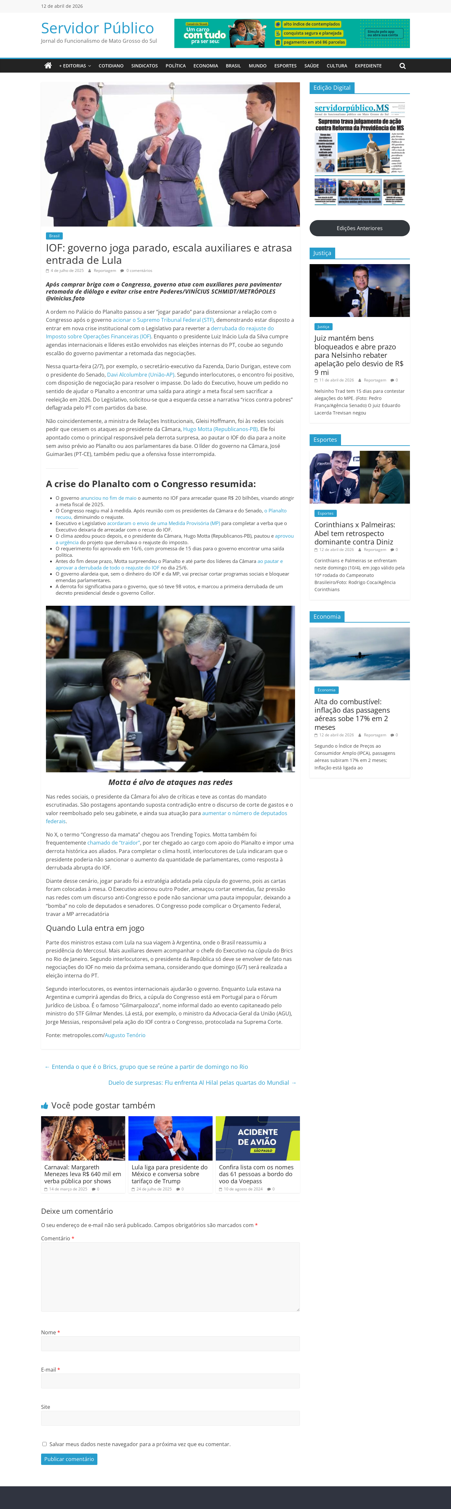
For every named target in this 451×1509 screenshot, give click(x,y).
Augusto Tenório (125, 1035)
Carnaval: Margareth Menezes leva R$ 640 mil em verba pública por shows (82, 1174)
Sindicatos (144, 66)
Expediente (368, 66)
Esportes (285, 66)
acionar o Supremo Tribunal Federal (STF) (163, 319)
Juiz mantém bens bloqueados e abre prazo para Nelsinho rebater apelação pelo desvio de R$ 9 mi (359, 355)
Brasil (233, 66)
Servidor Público (97, 28)
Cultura (337, 66)
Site (45, 1406)
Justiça (323, 326)
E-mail (50, 1369)
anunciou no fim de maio (109, 498)
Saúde (311, 66)
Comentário (57, 1238)
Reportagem (105, 270)
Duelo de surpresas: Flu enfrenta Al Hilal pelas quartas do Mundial (202, 1082)
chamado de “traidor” (113, 842)
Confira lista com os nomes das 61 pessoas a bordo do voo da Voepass (256, 1174)
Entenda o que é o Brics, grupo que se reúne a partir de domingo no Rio (146, 1066)
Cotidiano (111, 66)
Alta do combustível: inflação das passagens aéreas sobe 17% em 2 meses (352, 714)
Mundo (258, 66)
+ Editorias (72, 66)
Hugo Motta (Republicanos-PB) (220, 429)
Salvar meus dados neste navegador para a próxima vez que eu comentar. (140, 1444)
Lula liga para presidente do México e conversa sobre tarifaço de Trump (170, 1174)
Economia (205, 66)
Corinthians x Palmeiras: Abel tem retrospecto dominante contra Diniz (354, 533)
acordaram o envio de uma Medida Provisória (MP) (163, 523)
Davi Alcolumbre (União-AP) (140, 374)
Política (176, 66)
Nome (50, 1332)
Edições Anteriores (360, 228)
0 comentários (136, 270)
